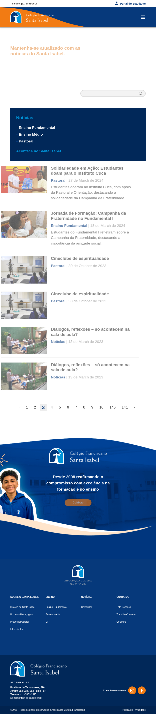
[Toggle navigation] (143, 17)
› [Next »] (134, 407)
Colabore (121, 621)
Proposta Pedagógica (21, 614)
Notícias (24, 117)
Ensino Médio (31, 134)
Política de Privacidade (134, 710)
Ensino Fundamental (37, 128)
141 (125, 407)
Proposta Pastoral (19, 621)
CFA (48, 621)
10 (101, 407)
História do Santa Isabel (22, 607)
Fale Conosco (124, 607)
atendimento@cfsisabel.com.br (26, 698)
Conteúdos (86, 607)
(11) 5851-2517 (29, 3)
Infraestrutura (17, 629)
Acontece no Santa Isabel (38, 151)
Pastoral (26, 141)
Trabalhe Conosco (126, 614)
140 (113, 407)
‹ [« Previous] (19, 407)
